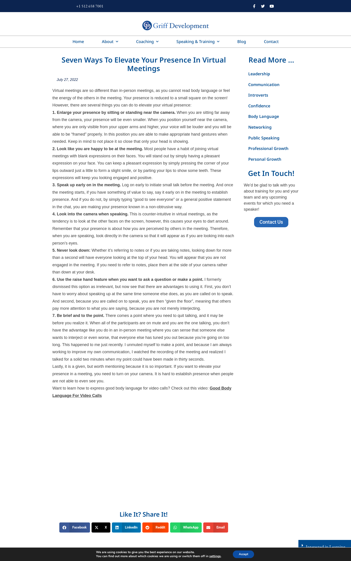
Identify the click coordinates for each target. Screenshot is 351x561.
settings (214, 556)
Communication (264, 84)
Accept (243, 554)
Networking (260, 127)
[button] (74, 527)
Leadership (259, 73)
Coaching (147, 41)
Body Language (263, 116)
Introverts (258, 95)
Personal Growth (264, 159)
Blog (241, 41)
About (110, 41)
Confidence (259, 105)
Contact (271, 41)
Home (78, 41)
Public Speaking (263, 138)
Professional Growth (268, 148)
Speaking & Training (197, 41)
